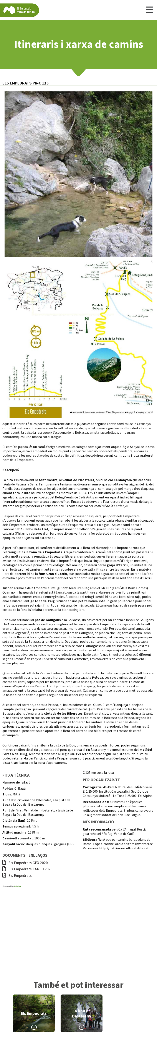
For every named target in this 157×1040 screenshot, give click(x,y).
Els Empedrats (17, 875)
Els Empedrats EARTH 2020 (27, 869)
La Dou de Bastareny (81, 1013)
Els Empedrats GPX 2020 (25, 862)
